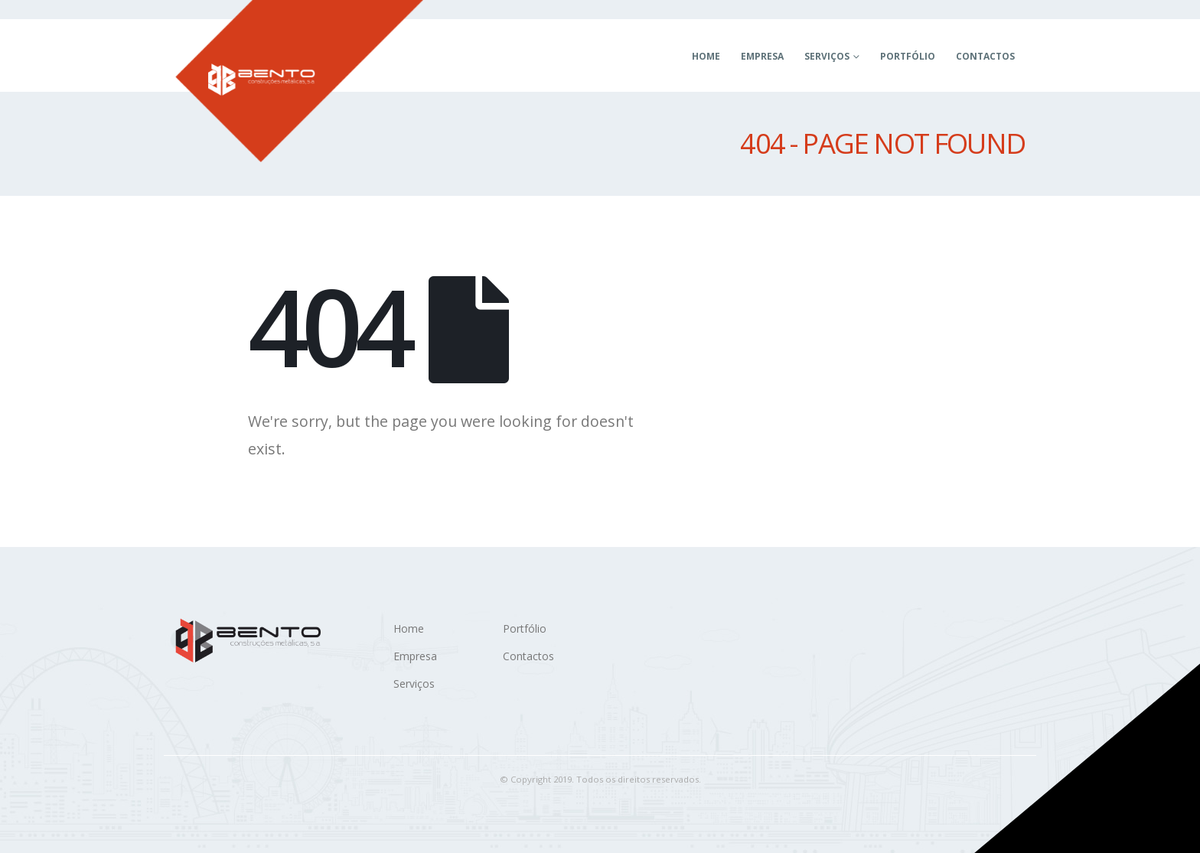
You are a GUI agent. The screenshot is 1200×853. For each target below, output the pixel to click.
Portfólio (907, 56)
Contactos (985, 56)
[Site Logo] (299, 81)
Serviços (826, 56)
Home (706, 56)
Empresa (762, 56)
